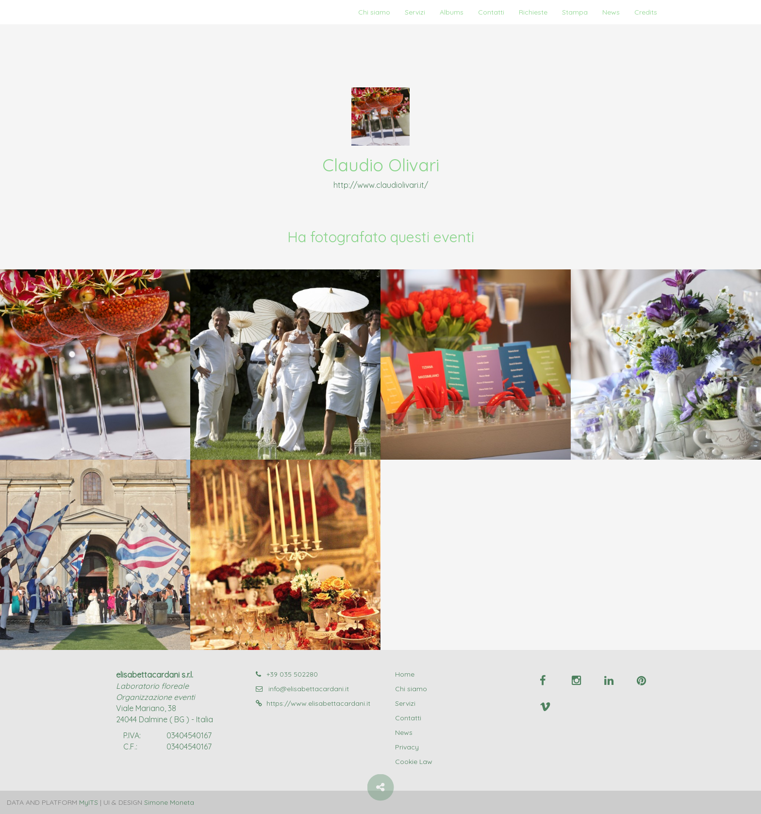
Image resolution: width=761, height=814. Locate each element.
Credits (645, 12)
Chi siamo (374, 12)
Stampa (575, 12)
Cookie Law (413, 761)
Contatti (491, 12)
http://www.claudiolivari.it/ (380, 185)
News (611, 12)
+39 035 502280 (287, 674)
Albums (451, 12)
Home (404, 674)
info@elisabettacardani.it (302, 688)
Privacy (407, 747)
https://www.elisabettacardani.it (313, 703)
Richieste (533, 12)
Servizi (415, 12)
